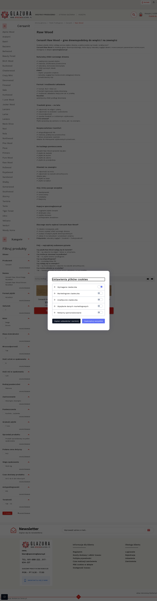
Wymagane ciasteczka (67, 287)
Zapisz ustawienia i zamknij (66, 321)
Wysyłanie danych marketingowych (72, 306)
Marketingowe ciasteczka (68, 293)
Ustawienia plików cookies (70, 279)
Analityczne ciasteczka (67, 300)
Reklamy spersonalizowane (69, 313)
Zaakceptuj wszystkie (93, 321)
